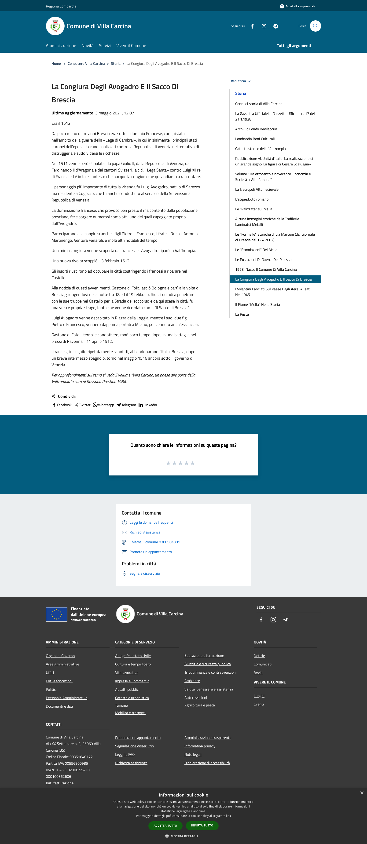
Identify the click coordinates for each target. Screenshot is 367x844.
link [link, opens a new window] (228, 816)
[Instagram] (262, 26)
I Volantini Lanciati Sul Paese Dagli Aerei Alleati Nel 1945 (273, 291)
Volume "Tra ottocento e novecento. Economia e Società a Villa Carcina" (273, 176)
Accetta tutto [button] (165, 826)
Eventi (259, 704)
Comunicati (263, 664)
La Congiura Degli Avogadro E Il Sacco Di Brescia (273, 279)
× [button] (361, 793)
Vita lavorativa (126, 672)
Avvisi (258, 672)
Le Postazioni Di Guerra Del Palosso (263, 259)
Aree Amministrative (62, 664)
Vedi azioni (241, 81)
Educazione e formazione (204, 655)
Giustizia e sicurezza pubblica (207, 664)
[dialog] (183, 816)
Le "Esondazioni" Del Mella (256, 249)
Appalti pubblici (127, 689)
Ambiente (192, 680)
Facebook (61, 405)
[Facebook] (250, 26)
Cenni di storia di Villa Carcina (259, 103)
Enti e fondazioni (59, 681)
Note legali (193, 754)
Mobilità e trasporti (130, 713)
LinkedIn (147, 405)
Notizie (259, 655)
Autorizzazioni (195, 697)
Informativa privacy (199, 746)
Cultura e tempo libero (133, 664)
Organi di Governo (60, 655)
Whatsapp (103, 405)
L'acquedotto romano (251, 199)
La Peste (242, 314)
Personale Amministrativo (66, 698)
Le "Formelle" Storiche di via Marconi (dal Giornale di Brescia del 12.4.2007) (275, 237)
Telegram (126, 405)
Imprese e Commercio (132, 681)
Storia (116, 63)
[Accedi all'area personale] (297, 6)
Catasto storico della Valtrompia (260, 148)
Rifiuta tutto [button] (202, 825)
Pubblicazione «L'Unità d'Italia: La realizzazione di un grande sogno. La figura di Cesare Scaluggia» (274, 161)
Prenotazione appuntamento (138, 737)
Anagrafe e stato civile (133, 655)
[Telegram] (274, 26)
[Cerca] (315, 26)
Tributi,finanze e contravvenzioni (210, 672)
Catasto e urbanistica (132, 698)
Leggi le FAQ (125, 754)
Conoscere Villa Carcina (86, 63)
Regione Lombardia (61, 6)
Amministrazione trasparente (207, 737)
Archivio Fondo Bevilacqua (256, 129)
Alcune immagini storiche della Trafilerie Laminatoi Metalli (267, 221)
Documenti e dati (59, 706)
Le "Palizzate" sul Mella (253, 209)
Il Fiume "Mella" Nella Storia (257, 304)
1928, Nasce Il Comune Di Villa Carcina (266, 269)
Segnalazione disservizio (134, 746)
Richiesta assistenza (131, 763)
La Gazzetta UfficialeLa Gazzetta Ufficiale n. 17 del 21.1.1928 (275, 116)
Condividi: (63, 396)
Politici (51, 689)
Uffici (50, 672)
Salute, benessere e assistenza (208, 689)
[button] (183, 836)
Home (56, 63)
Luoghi (259, 695)
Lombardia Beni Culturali (255, 139)
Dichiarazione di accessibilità (207, 763)
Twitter (82, 405)
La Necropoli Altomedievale (257, 189)
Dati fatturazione (59, 783)
